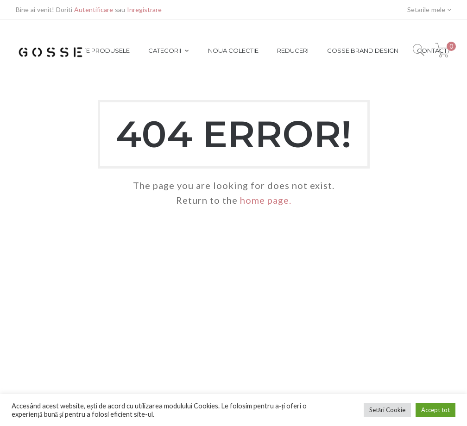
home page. (265, 200)
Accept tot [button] (435, 409)
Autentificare (93, 9)
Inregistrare (144, 9)
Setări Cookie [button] (387, 409)
